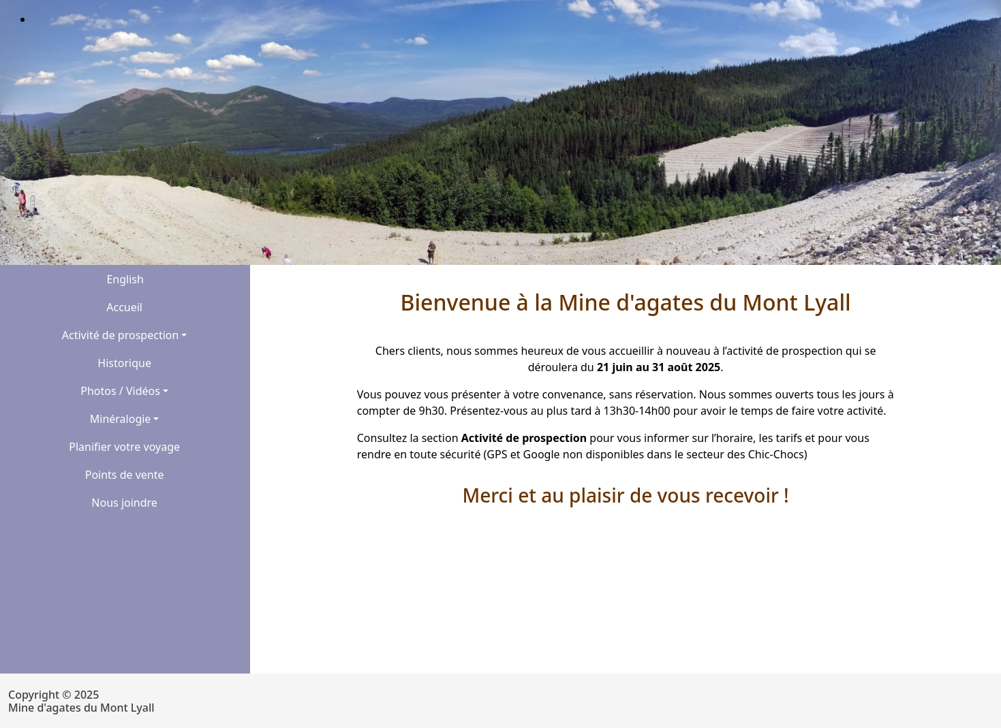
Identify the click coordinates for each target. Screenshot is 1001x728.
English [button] (124, 279)
